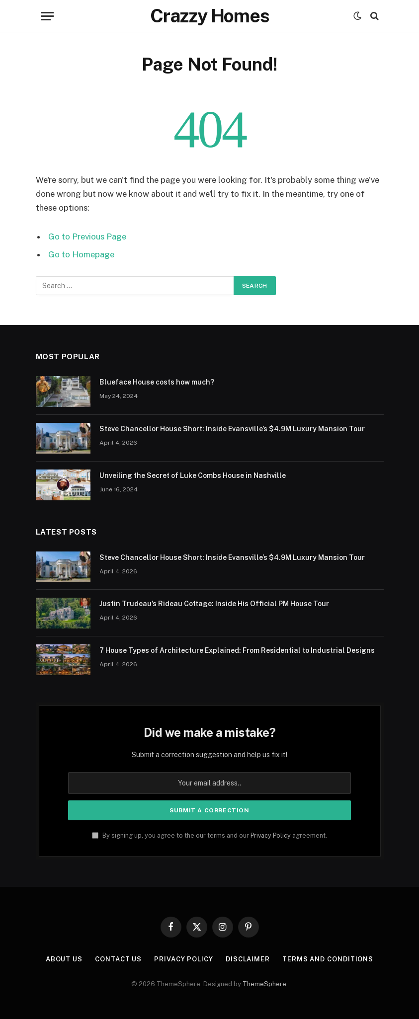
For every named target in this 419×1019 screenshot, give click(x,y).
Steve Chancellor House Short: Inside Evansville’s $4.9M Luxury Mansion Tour (232, 429)
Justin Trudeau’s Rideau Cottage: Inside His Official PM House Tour (214, 604)
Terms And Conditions (327, 959)
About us (64, 959)
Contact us (118, 959)
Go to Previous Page (87, 236)
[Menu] (47, 16)
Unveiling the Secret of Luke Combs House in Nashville (192, 475)
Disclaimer (248, 959)
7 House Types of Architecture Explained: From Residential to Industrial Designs (237, 650)
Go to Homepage (81, 254)
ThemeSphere (264, 984)
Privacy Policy (271, 835)
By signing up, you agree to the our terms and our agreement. (209, 835)
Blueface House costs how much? (156, 382)
